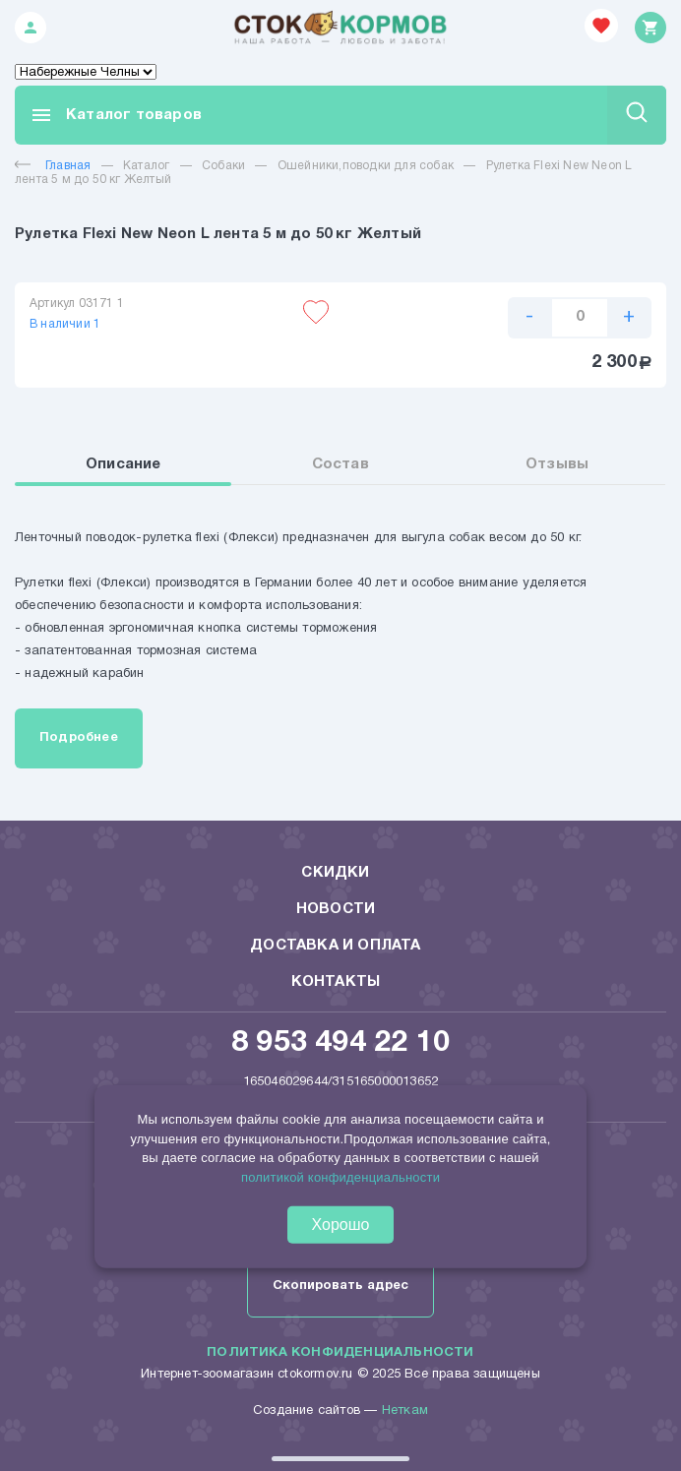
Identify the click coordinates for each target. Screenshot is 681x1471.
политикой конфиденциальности (340, 1176)
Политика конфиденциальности (340, 1353)
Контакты (336, 982)
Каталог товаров (116, 115)
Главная (53, 165)
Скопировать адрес (340, 1286)
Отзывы (557, 464)
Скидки (335, 873)
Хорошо (341, 1224)
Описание (123, 464)
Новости (335, 909)
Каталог (146, 165)
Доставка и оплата (335, 945)
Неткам (405, 1411)
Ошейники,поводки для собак (366, 165)
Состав (340, 464)
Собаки (223, 165)
